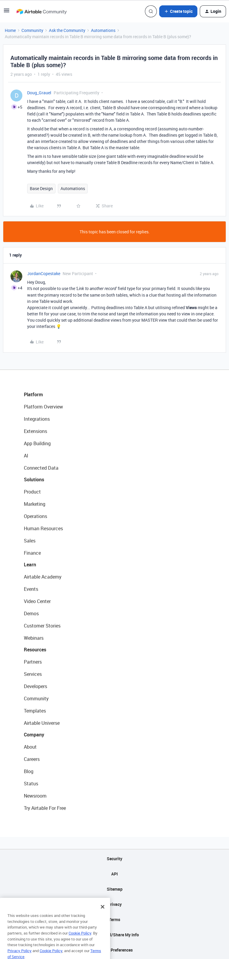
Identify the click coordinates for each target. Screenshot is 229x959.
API (114, 874)
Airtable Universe (42, 723)
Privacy (115, 904)
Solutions (34, 479)
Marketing (34, 504)
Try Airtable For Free (45, 808)
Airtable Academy (42, 576)
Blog (28, 771)
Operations (35, 516)
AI (26, 455)
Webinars (34, 638)
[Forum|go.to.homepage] (41, 11)
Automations (103, 30)
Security (114, 858)
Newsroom (35, 796)
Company (34, 734)
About (30, 747)
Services (33, 674)
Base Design (41, 188)
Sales (29, 540)
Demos (31, 613)
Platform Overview (43, 406)
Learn (30, 564)
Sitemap (115, 889)
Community (32, 30)
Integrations (37, 419)
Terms (114, 919)
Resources (35, 649)
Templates (35, 710)
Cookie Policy (80, 941)
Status (31, 783)
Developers (35, 686)
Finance (32, 553)
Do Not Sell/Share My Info (114, 935)
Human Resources (43, 528)
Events (31, 589)
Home (10, 30)
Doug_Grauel (39, 92)
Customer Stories (42, 625)
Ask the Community (67, 30)
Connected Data (41, 468)
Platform (33, 394)
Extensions (35, 431)
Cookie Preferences (115, 950)
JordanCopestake (43, 273)
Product (32, 491)
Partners (33, 662)
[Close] (102, 915)
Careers (32, 759)
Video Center (37, 601)
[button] (6, 12)
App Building (37, 443)
